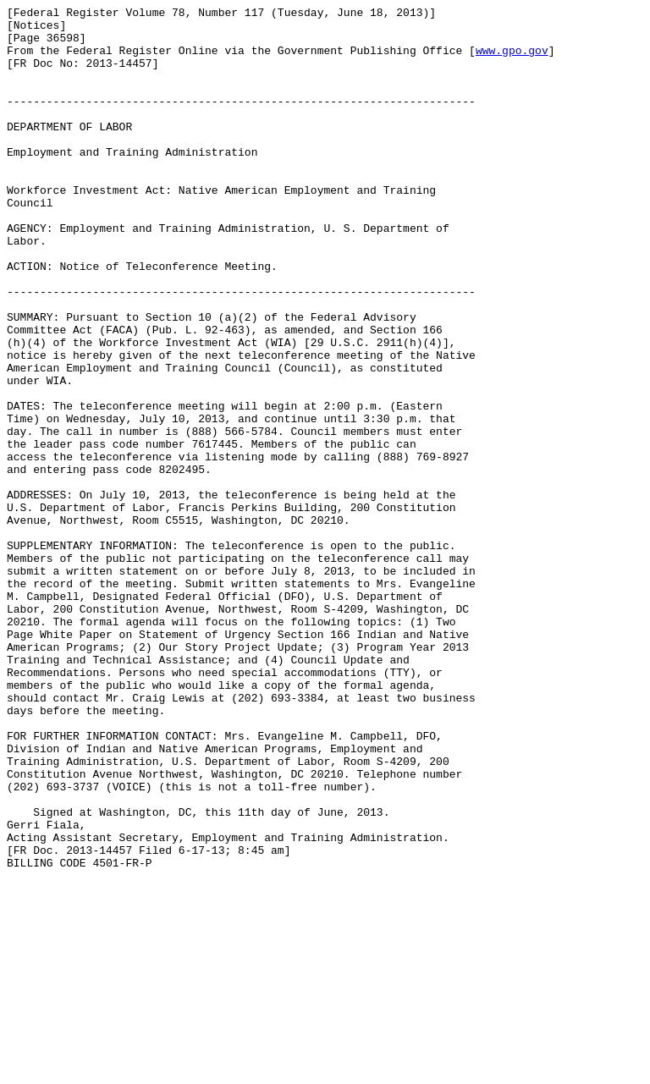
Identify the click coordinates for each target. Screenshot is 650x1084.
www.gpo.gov (512, 60)
